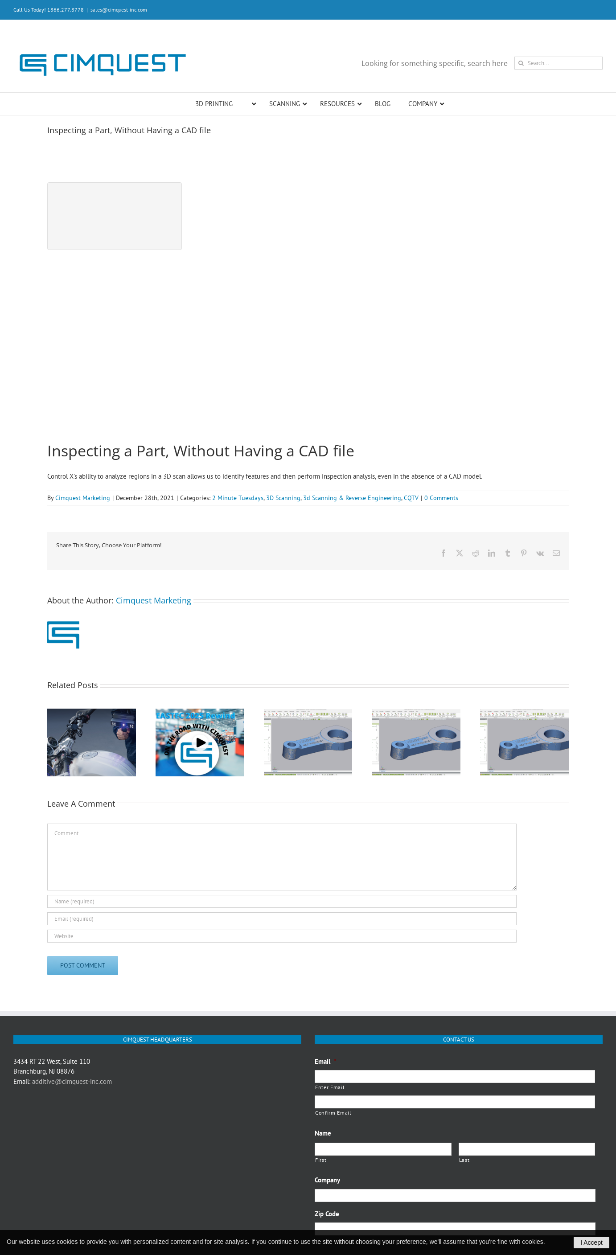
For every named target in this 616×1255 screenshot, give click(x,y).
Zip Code (327, 1214)
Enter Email (330, 1087)
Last (464, 1160)
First (320, 1160)
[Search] (520, 63)
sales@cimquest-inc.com (118, 9)
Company (327, 1180)
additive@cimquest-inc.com (72, 1081)
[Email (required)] (282, 918)
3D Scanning (283, 498)
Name (323, 1133)
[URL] (282, 936)
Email (326, 1061)
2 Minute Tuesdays (237, 498)
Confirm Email (333, 1112)
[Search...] (558, 63)
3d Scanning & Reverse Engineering (352, 498)
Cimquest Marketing (82, 498)
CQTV (411, 498)
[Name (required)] (282, 901)
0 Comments (441, 498)
